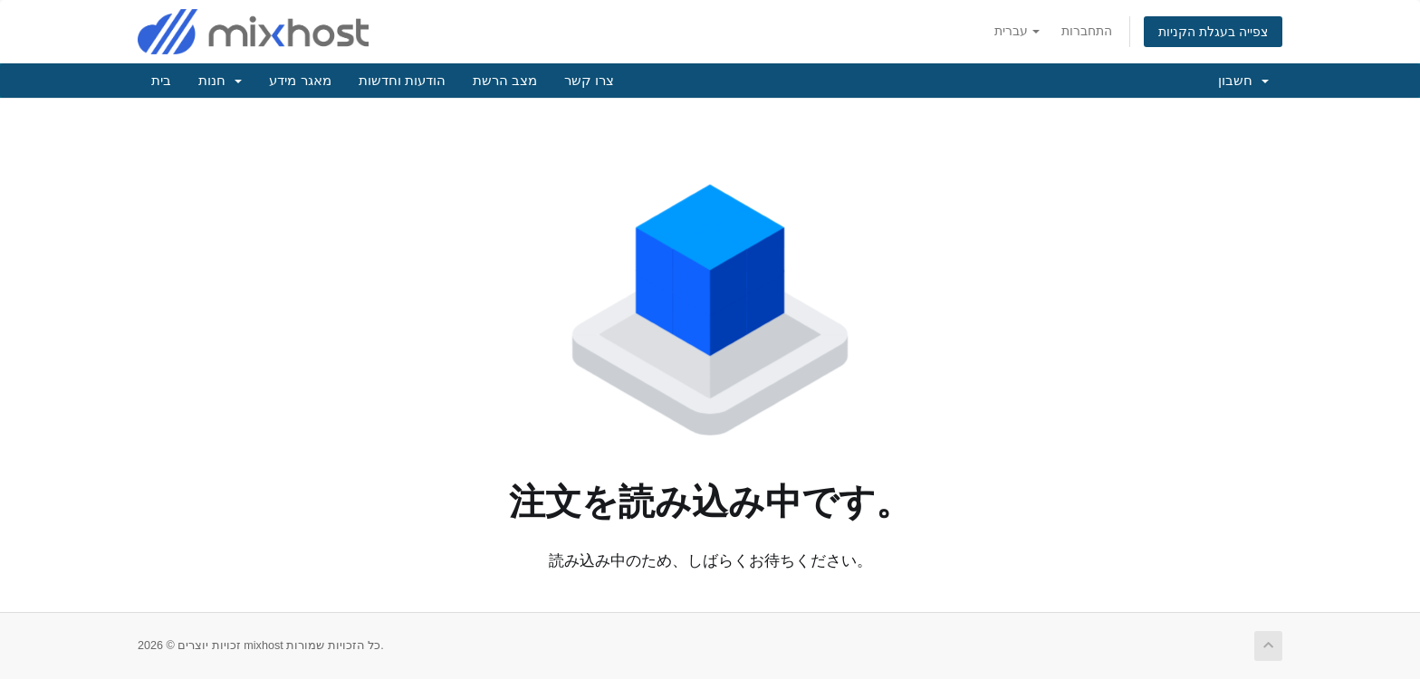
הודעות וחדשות (402, 80)
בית (161, 80)
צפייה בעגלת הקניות (1213, 31)
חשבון (1243, 80)
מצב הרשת (505, 80)
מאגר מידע (300, 80)
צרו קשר (589, 80)
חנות (220, 80)
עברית (1017, 31)
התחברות (1086, 31)
